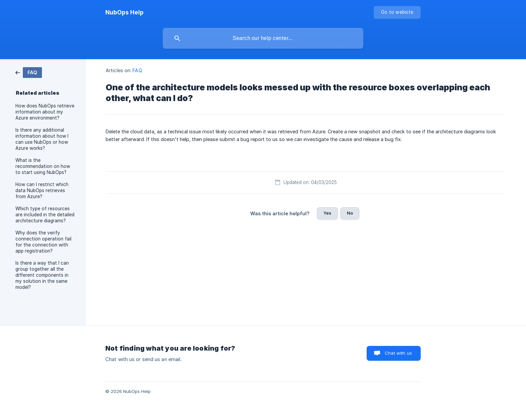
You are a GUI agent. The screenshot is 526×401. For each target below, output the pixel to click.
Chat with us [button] (398, 353)
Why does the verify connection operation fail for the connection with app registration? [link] (43, 242)
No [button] (350, 213)
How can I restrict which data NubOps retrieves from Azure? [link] (41, 190)
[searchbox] (263, 38)
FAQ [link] (137, 70)
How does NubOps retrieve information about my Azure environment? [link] (44, 112)
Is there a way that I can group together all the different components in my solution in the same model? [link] (42, 275)
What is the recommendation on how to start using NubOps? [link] (42, 166)
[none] (124, 12)
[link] (28, 72)
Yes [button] (327, 213)
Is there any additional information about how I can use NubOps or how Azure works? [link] (41, 139)
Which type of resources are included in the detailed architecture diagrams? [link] (44, 214)
